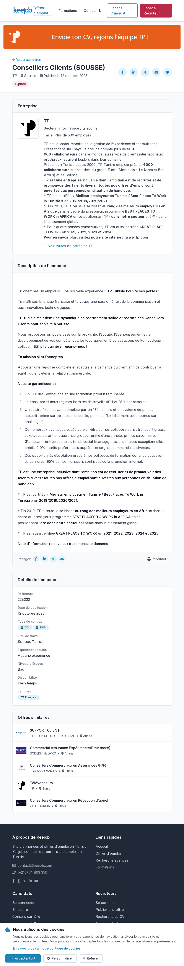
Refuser (91, 958)
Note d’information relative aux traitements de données (63, 543)
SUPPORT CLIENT (45, 730)
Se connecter (23, 902)
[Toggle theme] (99, 10)
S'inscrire (20, 909)
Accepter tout (23, 958)
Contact (90, 10)
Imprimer (156, 559)
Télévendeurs (41, 783)
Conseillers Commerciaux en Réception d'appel (69, 800)
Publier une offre (110, 909)
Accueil (102, 846)
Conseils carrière (26, 916)
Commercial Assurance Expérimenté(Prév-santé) (70, 748)
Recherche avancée (112, 860)
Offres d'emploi (40, 10)
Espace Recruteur (152, 10)
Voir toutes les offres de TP (68, 246)
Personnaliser (60, 958)
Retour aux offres (26, 59)
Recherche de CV (110, 916)
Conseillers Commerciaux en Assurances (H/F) (68, 765)
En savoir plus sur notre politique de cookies (47, 948)
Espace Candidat (118, 10)
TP (14, 76)
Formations (68, 10)
